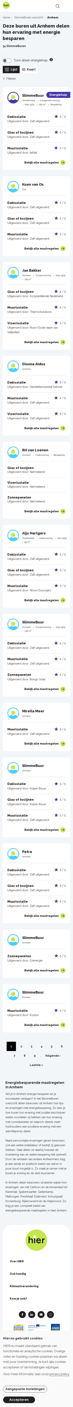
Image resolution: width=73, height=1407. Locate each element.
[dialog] (36, 1368)
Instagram (50, 1314)
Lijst (11, 69)
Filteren (9, 78)
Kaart (29, 69)
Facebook (22, 1314)
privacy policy (59, 1374)
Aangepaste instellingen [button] (25, 1389)
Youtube (41, 1314)
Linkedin (31, 1314)
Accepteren (19, 1400)
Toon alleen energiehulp (30, 60)
